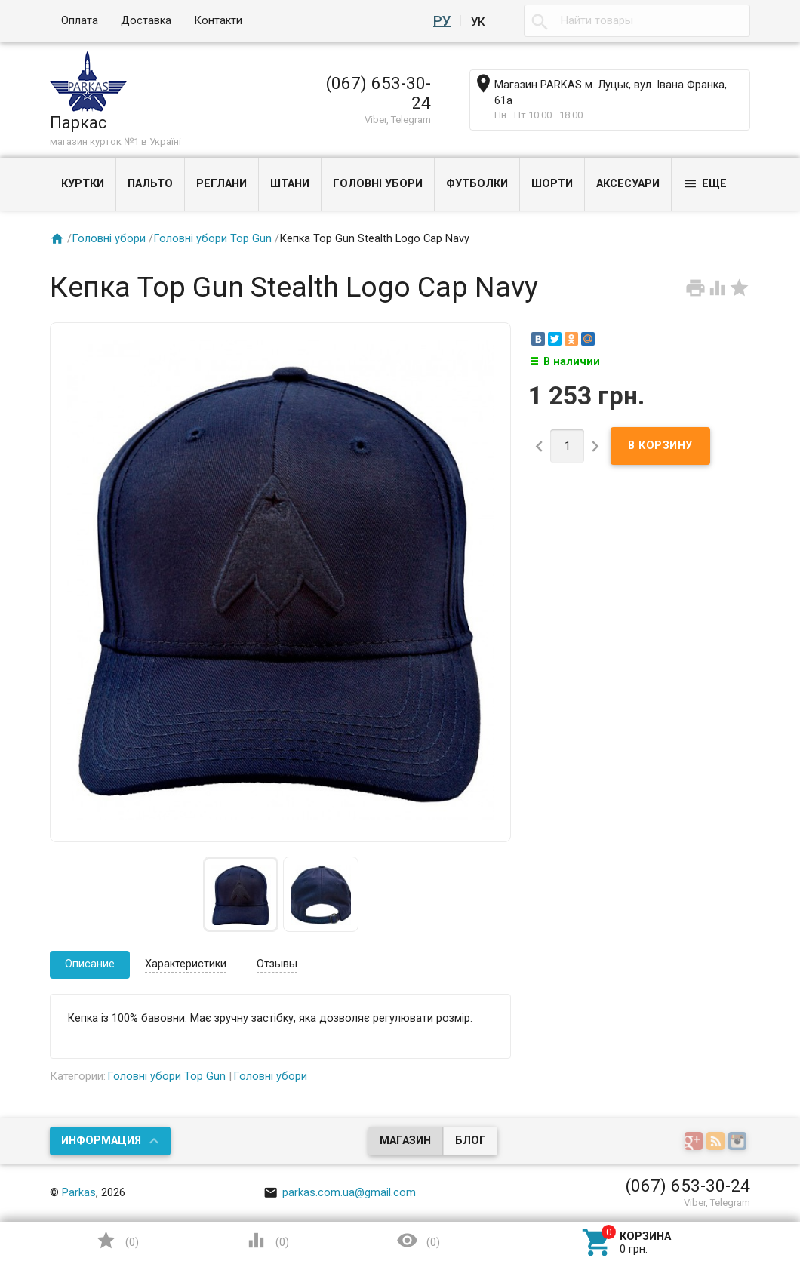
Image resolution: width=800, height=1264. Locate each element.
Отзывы (277, 964)
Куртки (82, 183)
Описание (90, 964)
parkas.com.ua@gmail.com (339, 1192)
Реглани (221, 183)
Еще (705, 184)
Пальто (150, 183)
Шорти (552, 183)
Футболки (477, 183)
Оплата (79, 20)
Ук (478, 21)
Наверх (695, 1191)
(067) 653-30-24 (378, 92)
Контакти (218, 20)
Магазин (405, 1140)
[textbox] (637, 21)
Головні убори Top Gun (212, 238)
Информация (101, 1140)
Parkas (79, 1192)
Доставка (146, 20)
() (117, 1240)
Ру (444, 21)
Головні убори (378, 183)
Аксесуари (628, 183)
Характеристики (185, 964)
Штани (289, 183)
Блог (470, 1140)
